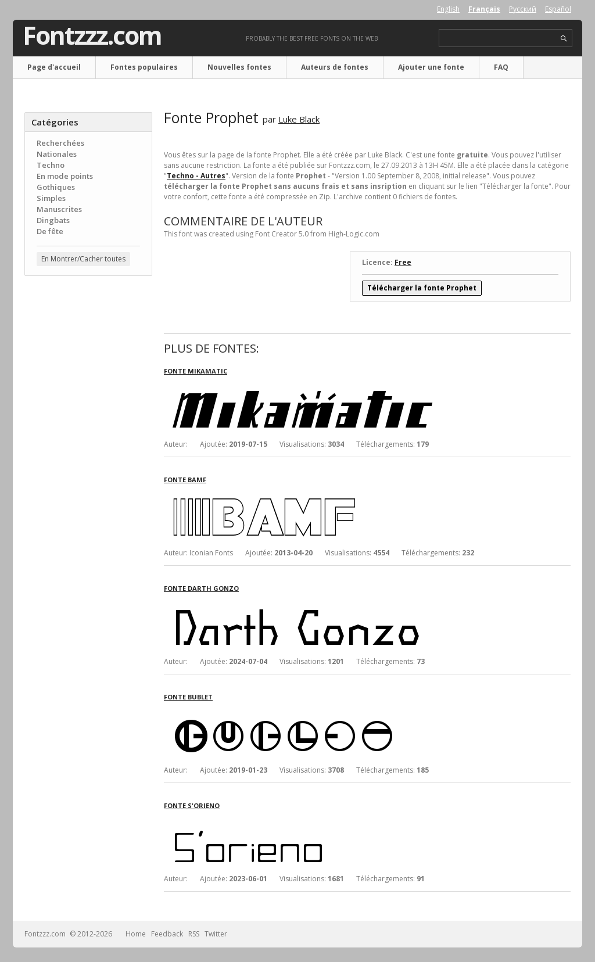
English (448, 9)
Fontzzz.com (92, 35)
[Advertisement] (88, 471)
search (564, 38)
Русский (522, 9)
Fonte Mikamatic (195, 371)
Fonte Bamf (185, 479)
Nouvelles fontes (239, 67)
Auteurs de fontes (334, 67)
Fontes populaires (144, 67)
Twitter (216, 934)
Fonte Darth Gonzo (201, 588)
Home (136, 934)
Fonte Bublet (188, 696)
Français (484, 9)
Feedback (167, 934)
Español (558, 9)
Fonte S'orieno (192, 805)
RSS (193, 934)
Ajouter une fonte (431, 67)
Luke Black (299, 119)
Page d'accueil (54, 67)
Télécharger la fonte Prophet (421, 288)
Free (403, 262)
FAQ (501, 67)
